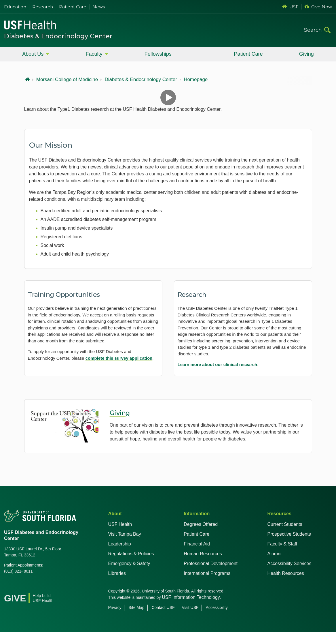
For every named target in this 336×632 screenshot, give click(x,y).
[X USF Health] (21, 585)
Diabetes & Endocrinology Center (58, 36)
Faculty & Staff (282, 543)
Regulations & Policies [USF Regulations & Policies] (131, 553)
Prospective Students (289, 534)
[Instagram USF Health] (46, 585)
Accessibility (216, 607)
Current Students (284, 524)
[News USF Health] (59, 585)
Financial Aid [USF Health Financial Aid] (197, 543)
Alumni (274, 553)
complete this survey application (119, 358)
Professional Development (211, 563)
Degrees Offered (201, 524)
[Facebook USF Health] (8, 585)
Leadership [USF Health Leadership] (119, 543)
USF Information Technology (191, 597)
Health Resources (285, 573)
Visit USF (190, 607)
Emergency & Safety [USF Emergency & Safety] (129, 563)
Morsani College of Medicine (67, 79)
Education (15, 7)
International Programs (207, 573)
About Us (32, 54)
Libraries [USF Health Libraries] (117, 573)
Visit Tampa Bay (124, 534)
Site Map (136, 607)
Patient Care (72, 7)
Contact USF (162, 607)
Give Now (318, 7)
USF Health (120, 524)
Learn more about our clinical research (217, 364)
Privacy (115, 607)
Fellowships (158, 54)
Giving (306, 54)
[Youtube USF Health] (34, 585)
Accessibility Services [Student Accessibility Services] (289, 563)
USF (290, 7)
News (98, 7)
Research (42, 7)
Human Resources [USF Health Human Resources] (203, 553)
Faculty (94, 54)
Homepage (196, 79)
